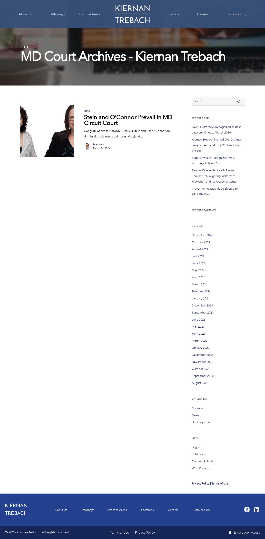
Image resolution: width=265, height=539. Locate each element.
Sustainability (201, 510)
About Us (61, 510)
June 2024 (198, 263)
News (87, 110)
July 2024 (198, 256)
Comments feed (202, 461)
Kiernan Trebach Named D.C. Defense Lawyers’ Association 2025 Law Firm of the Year (217, 145)
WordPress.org (201, 468)
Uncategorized (201, 422)
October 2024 (201, 242)
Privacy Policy (145, 532)
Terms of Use (119, 532)
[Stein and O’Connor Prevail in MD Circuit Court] (47, 128)
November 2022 (202, 361)
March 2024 (199, 284)
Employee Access (244, 532)
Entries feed (199, 454)
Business (197, 408)
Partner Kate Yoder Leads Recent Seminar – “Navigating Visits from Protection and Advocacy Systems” (214, 176)
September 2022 (203, 376)
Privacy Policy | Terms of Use (210, 483)
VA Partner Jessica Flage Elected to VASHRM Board (215, 191)
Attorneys (87, 510)
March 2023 (199, 340)
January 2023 (201, 347)
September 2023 (203, 312)
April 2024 (198, 277)
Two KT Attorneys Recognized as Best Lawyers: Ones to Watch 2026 (216, 129)
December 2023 (202, 305)
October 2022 (201, 369)
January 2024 (201, 298)
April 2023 (198, 333)
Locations (147, 510)
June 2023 (198, 319)
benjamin (98, 144)
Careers (173, 510)
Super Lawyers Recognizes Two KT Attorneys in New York (214, 160)
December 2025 (202, 235)
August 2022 (200, 383)
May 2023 (198, 326)
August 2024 (200, 249)
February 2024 (201, 291)
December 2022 (202, 354)
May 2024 (198, 270)
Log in (196, 447)
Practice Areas (117, 510)
